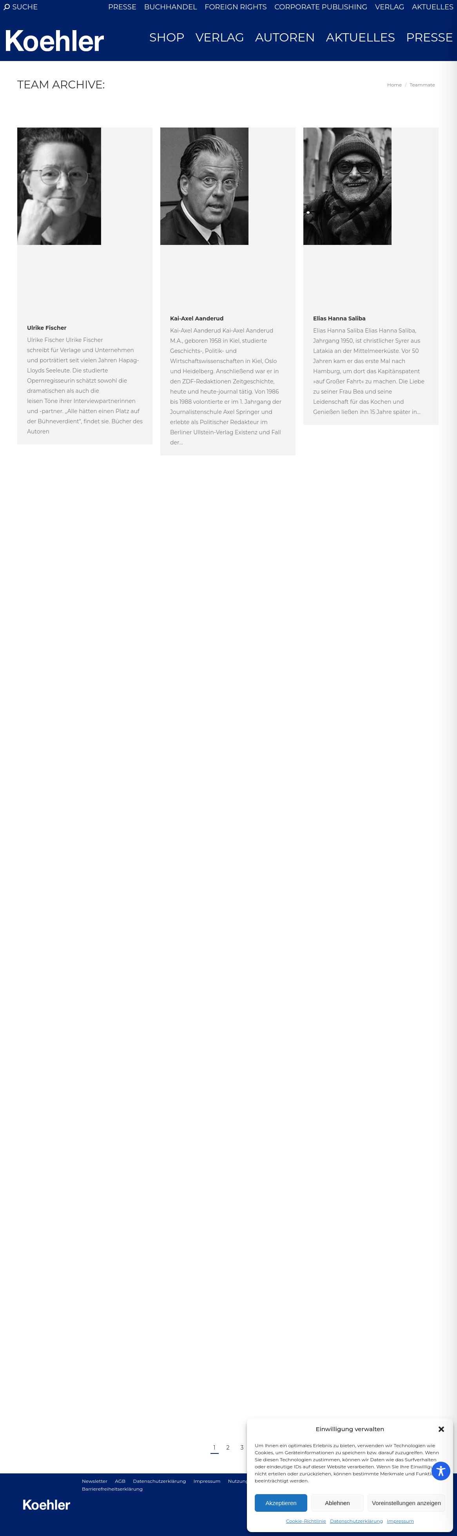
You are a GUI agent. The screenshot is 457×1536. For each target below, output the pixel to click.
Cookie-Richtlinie (306, 1521)
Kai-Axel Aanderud (196, 318)
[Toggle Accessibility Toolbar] (441, 1471)
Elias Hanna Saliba (339, 318)
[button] (441, 1429)
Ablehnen (337, 1503)
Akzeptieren (280, 1503)
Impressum (400, 1521)
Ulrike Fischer (47, 327)
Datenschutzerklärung (356, 1521)
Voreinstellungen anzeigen (406, 1503)
